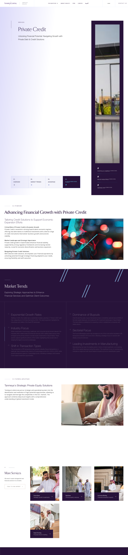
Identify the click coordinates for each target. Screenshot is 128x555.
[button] (53, 3)
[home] (17, 3)
